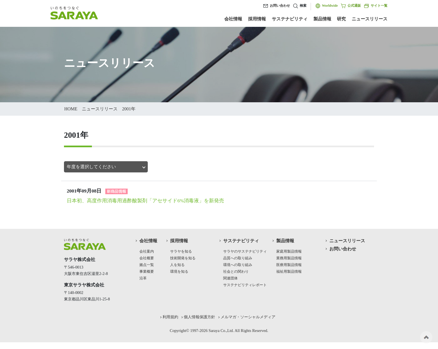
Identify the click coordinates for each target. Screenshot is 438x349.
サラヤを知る (181, 251)
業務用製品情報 (289, 258)
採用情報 (257, 18)
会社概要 (146, 258)
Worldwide (330, 6)
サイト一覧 (375, 6)
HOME (70, 108)
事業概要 (146, 272)
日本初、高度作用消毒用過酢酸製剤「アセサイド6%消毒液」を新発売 (145, 200)
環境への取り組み (237, 265)
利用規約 (170, 317)
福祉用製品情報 (289, 272)
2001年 (128, 108)
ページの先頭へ (426, 337)
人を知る (177, 265)
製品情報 (322, 18)
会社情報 (233, 18)
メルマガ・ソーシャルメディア (248, 317)
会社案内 (146, 251)
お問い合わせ (280, 6)
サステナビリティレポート (245, 285)
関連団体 (230, 278)
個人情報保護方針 (199, 317)
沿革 (143, 278)
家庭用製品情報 (289, 251)
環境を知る (179, 272)
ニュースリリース (369, 18)
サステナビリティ (290, 18)
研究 (341, 18)
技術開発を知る (183, 258)
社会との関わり (236, 272)
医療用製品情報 (289, 265)
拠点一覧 (146, 265)
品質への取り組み (237, 258)
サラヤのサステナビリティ (245, 251)
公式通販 (351, 6)
